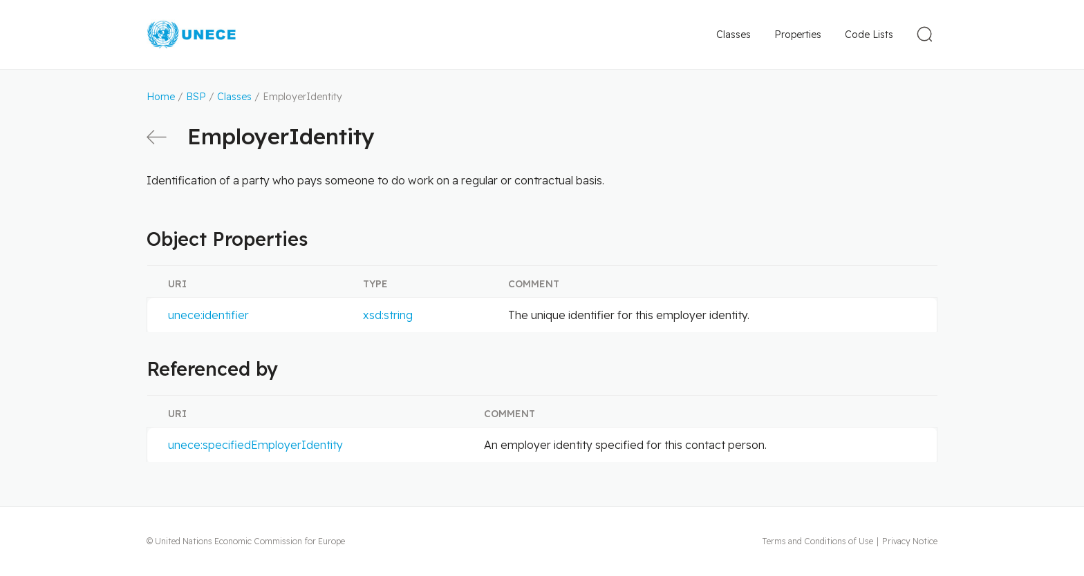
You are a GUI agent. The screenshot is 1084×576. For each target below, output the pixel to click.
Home (161, 96)
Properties (797, 34)
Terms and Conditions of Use (817, 541)
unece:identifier (208, 315)
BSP (196, 96)
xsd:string (388, 315)
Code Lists (869, 34)
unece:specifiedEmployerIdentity (255, 445)
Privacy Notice (909, 541)
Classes (733, 34)
